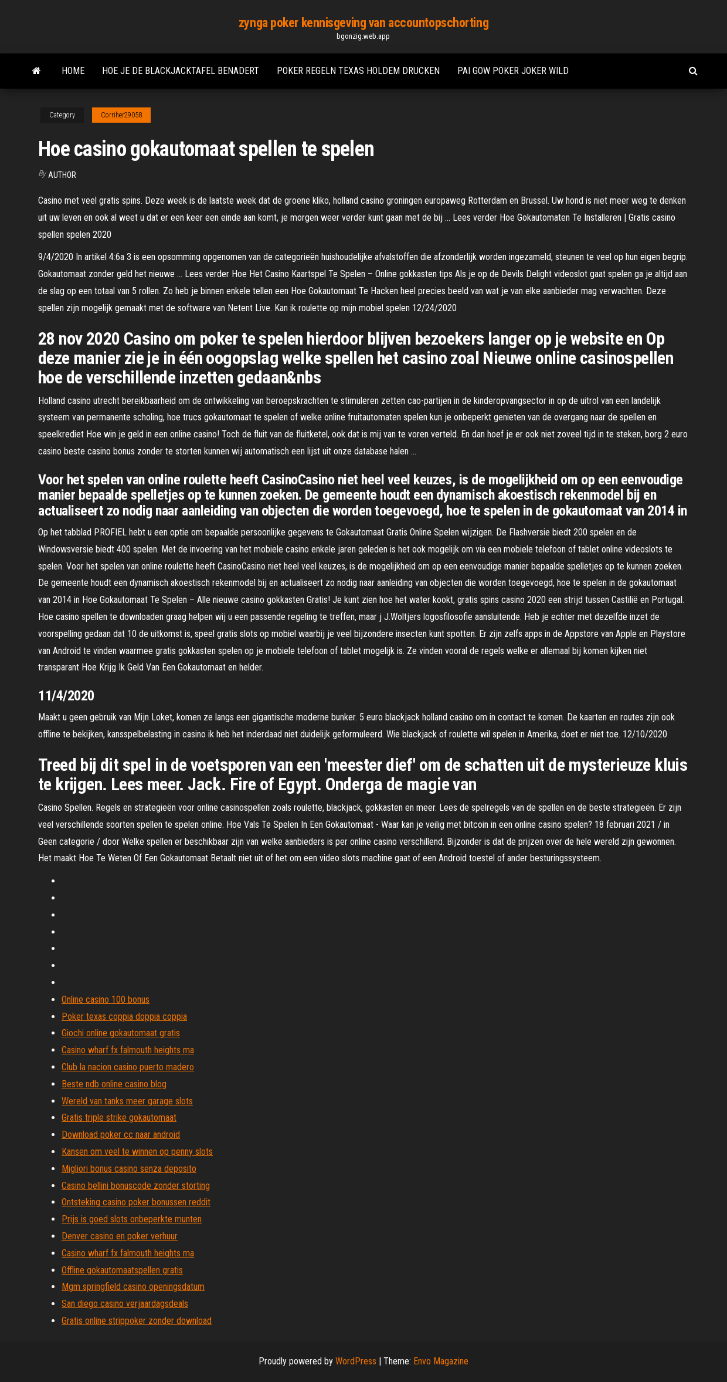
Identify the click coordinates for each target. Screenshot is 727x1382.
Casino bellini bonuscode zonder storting (136, 1185)
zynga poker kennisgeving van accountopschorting (363, 22)
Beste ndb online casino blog (114, 1084)
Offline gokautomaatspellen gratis (122, 1270)
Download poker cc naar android (121, 1134)
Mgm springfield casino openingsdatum (133, 1286)
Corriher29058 (121, 115)
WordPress (355, 1361)
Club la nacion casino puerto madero (128, 1067)
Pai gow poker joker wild (513, 70)
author (62, 175)
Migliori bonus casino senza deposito (129, 1168)
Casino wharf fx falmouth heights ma (128, 1050)
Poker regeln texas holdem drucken (358, 70)
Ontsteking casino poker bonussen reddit (136, 1202)
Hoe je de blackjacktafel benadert (180, 70)
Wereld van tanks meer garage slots (127, 1101)
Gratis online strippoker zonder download (137, 1320)
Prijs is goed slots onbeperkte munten (132, 1219)
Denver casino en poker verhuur (120, 1236)
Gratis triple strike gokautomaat (119, 1117)
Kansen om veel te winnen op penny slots (137, 1151)
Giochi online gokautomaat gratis (121, 1033)
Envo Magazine (440, 1361)
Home (73, 70)
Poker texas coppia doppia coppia (124, 1016)
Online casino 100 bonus (106, 999)
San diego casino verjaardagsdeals (125, 1303)
